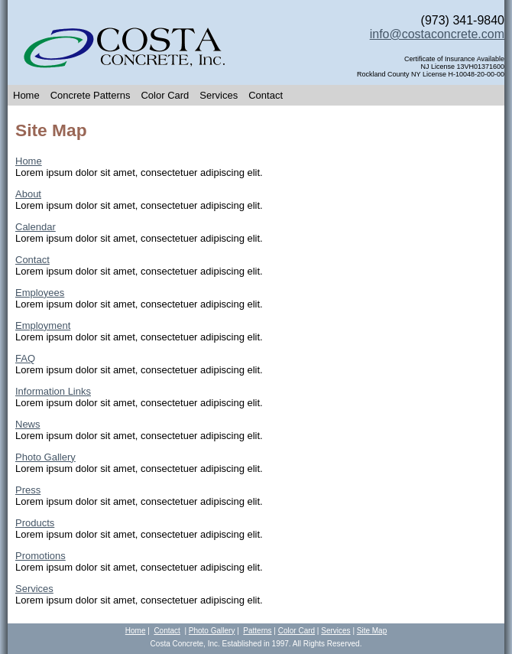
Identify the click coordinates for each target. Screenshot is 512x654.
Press (28, 490)
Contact (265, 95)
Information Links (53, 391)
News (28, 424)
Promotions (40, 555)
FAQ (25, 358)
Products (34, 523)
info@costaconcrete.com (437, 34)
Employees (39, 292)
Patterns (257, 630)
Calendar (35, 227)
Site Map (372, 630)
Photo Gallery (45, 457)
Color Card (165, 95)
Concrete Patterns (90, 95)
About (28, 194)
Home (26, 95)
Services (218, 95)
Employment (42, 325)
